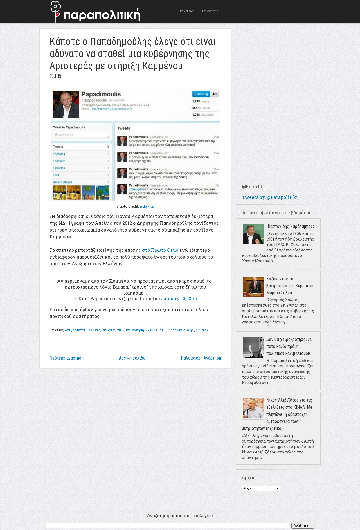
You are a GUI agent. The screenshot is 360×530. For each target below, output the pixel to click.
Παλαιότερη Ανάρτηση (201, 358)
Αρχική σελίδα (132, 358)
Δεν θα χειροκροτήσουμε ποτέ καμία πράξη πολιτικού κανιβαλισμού (289, 346)
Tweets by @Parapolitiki (270, 197)
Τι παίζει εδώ (185, 11)
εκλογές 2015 (113, 330)
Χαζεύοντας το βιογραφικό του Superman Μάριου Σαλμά (289, 285)
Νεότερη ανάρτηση (67, 358)
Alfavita (147, 206)
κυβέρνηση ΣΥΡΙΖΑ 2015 (146, 330)
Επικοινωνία (210, 11)
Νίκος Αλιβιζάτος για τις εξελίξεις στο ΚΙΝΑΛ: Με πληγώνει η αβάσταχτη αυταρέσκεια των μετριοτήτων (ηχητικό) (277, 414)
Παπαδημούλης (181, 330)
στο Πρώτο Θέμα (160, 250)
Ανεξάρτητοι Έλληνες (82, 330)
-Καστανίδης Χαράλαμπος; (290, 226)
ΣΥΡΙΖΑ (202, 330)
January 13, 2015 (179, 298)
